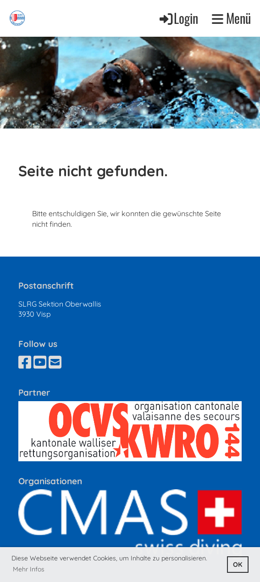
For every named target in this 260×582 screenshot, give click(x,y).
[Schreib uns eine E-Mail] (55, 362)
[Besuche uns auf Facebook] (24, 362)
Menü (231, 18)
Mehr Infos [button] (28, 569)
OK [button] (237, 564)
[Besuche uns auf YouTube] (39, 362)
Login (178, 18)
